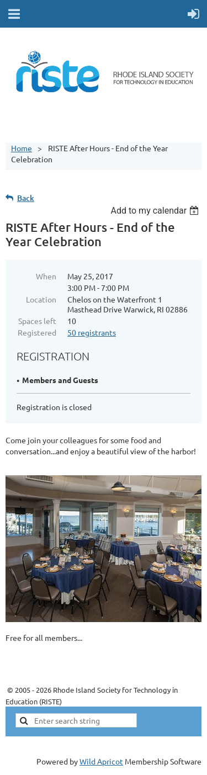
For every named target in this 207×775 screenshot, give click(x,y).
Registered (37, 332)
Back (25, 198)
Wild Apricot (101, 761)
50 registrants (91, 332)
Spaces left (37, 321)
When (46, 276)
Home (21, 148)
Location (41, 299)
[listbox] (155, 210)
